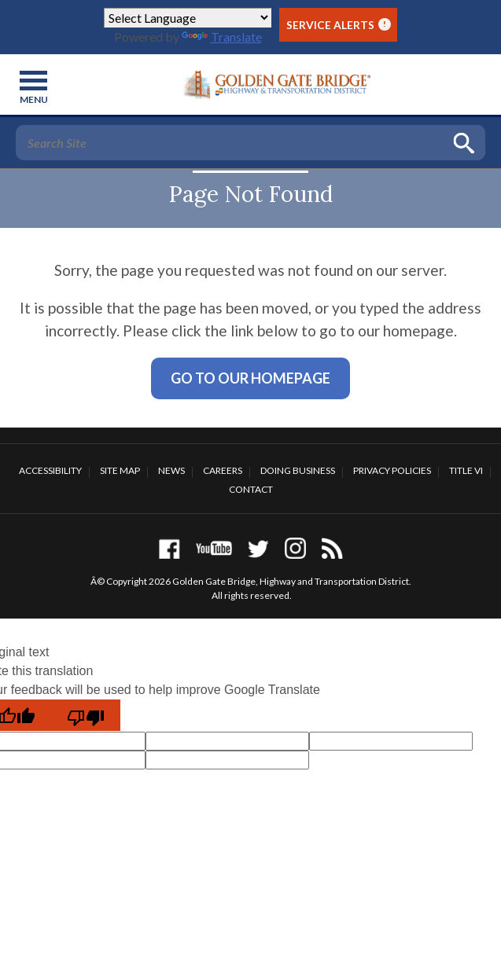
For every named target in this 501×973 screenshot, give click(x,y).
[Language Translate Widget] (187, 18)
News (171, 470)
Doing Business (297, 470)
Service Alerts (338, 24)
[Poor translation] (85, 715)
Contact (251, 489)
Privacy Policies (392, 470)
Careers (222, 470)
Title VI (466, 470)
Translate (222, 36)
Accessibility (50, 470)
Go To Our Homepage (250, 378)
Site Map (120, 470)
